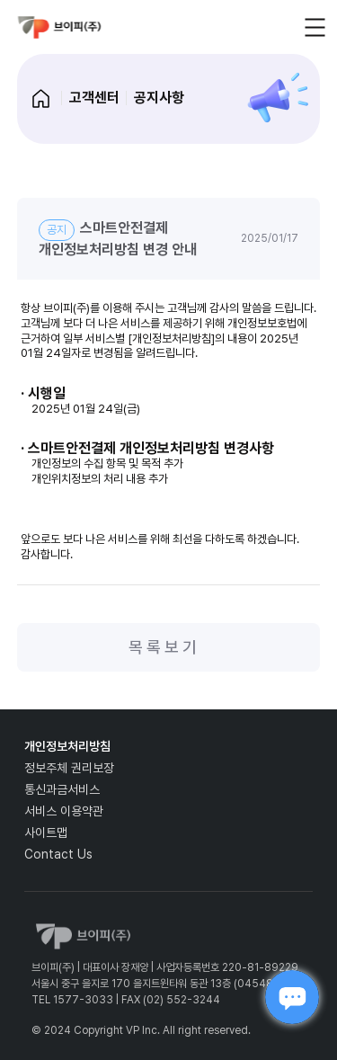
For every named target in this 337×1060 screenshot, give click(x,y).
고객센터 (94, 97)
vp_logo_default (59, 27)
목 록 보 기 (163, 646)
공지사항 (159, 97)
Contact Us (58, 854)
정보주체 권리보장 (69, 768)
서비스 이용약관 (63, 811)
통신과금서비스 (62, 789)
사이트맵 (45, 832)
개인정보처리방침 (67, 746)
